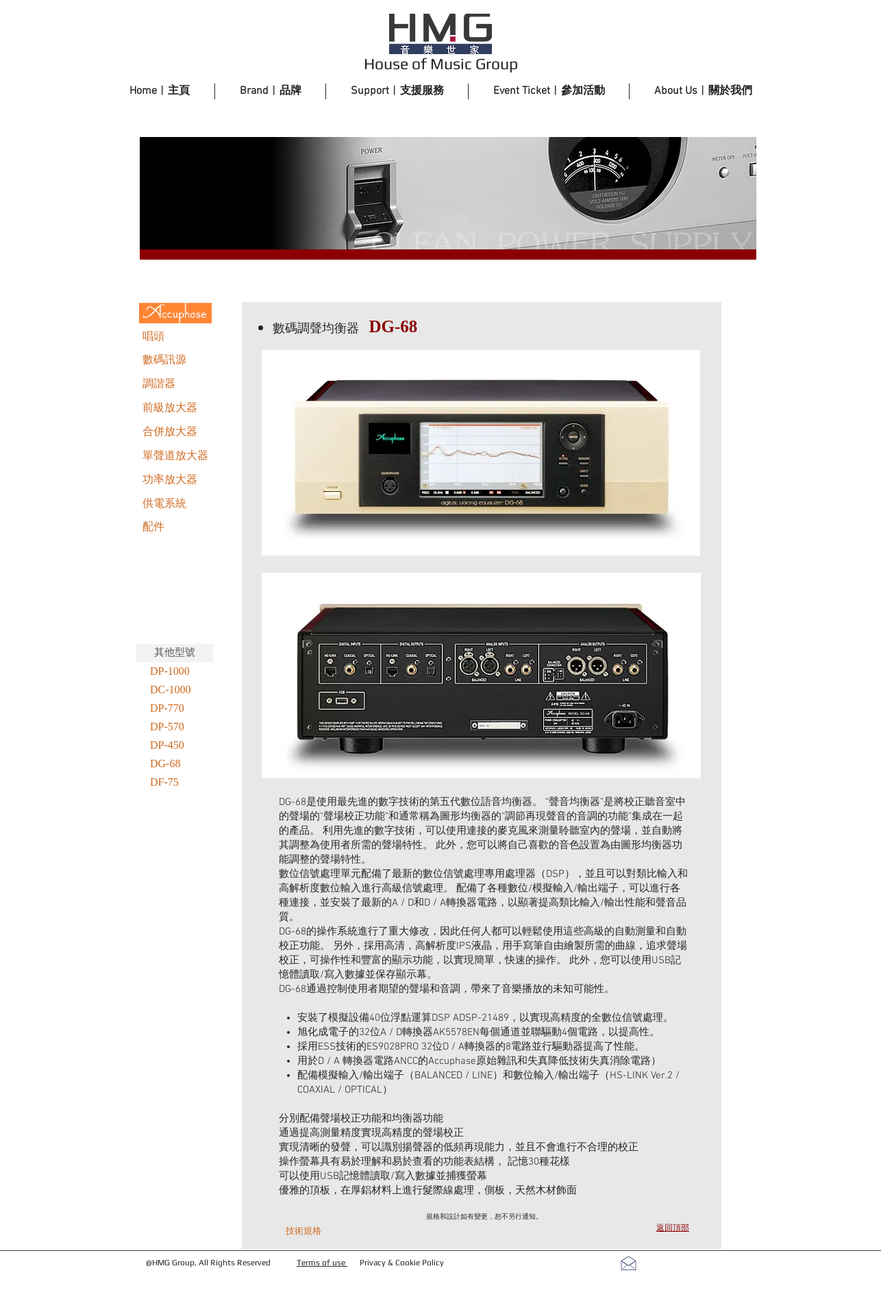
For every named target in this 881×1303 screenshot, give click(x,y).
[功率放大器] (175, 480)
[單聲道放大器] (175, 456)
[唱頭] (175, 337)
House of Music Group (441, 63)
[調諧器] (175, 384)
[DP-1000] (174, 671)
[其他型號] (174, 653)
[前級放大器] (175, 408)
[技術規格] (303, 1231)
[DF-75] (174, 782)
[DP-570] (174, 727)
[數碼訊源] (175, 360)
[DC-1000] (174, 690)
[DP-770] (174, 708)
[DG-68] (174, 764)
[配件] (175, 527)
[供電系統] (175, 504)
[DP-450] (174, 745)
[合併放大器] (175, 432)
